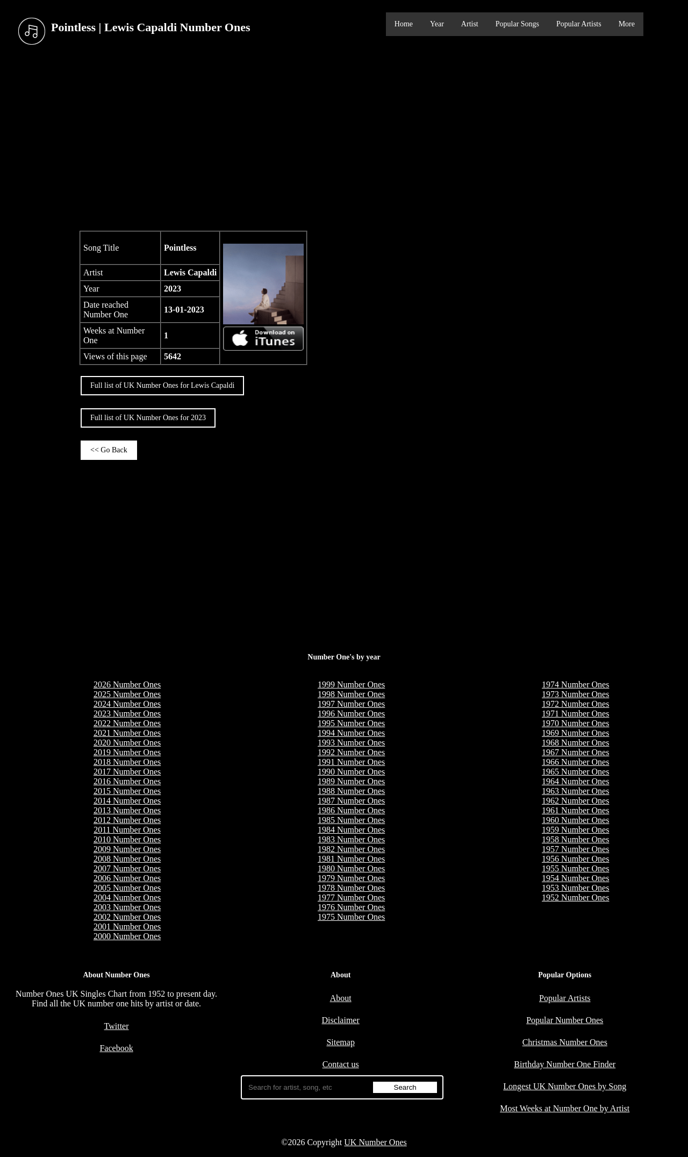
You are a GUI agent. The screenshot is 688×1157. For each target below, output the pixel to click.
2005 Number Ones (127, 887)
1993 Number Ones (351, 742)
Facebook (116, 1048)
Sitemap (340, 1042)
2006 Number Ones (127, 878)
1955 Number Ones (575, 868)
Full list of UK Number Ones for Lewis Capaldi (162, 385)
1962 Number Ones (575, 800)
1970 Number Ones (575, 723)
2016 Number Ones (127, 781)
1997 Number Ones (351, 703)
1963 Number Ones (575, 791)
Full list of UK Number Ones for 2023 (148, 418)
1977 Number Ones (351, 897)
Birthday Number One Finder (564, 1064)
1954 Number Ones (575, 878)
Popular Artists (578, 24)
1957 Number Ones (575, 849)
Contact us (340, 1064)
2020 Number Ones (127, 742)
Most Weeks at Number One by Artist (564, 1108)
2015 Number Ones (127, 791)
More (627, 24)
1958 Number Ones (575, 839)
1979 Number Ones (351, 878)
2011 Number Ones (127, 829)
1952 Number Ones (575, 897)
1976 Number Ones (351, 907)
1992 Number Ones (351, 752)
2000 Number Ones (127, 936)
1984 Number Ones (351, 829)
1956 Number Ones (575, 858)
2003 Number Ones (127, 907)
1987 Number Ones (351, 800)
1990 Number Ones (351, 771)
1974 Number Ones (575, 684)
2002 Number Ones (127, 916)
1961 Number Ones (575, 810)
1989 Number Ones (351, 781)
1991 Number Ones (351, 761)
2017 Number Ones (127, 771)
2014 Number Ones (127, 800)
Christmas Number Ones (564, 1042)
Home (404, 24)
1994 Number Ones (351, 732)
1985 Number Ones (351, 820)
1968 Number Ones (575, 742)
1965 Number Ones (575, 771)
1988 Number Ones (351, 791)
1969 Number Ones (575, 732)
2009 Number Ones (127, 849)
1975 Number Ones (351, 916)
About (341, 998)
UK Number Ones (375, 1142)
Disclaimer (341, 1020)
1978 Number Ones (351, 887)
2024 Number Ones (127, 703)
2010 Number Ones (127, 839)
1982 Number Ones (351, 849)
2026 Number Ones (127, 684)
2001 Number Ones (127, 926)
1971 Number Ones (575, 713)
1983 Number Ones (351, 839)
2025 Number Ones (127, 694)
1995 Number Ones (351, 723)
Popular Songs (517, 24)
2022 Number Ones (127, 723)
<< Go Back (108, 450)
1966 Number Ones (575, 761)
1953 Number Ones (575, 887)
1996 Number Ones (351, 713)
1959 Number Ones (575, 829)
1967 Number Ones (575, 752)
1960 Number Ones (575, 820)
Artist (469, 24)
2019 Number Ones (127, 752)
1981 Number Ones (351, 858)
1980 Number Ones (351, 868)
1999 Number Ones (351, 684)
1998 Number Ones (351, 694)
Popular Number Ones (564, 1020)
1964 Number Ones (575, 781)
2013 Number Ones (127, 810)
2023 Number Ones (127, 713)
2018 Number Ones (127, 761)
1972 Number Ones (575, 703)
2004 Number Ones (127, 897)
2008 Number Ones (127, 858)
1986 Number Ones (351, 810)
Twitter (116, 1026)
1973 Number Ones (575, 694)
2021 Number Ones (127, 732)
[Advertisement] (344, 139)
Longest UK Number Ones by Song (564, 1086)
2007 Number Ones (127, 868)
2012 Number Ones (127, 820)
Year (437, 24)
